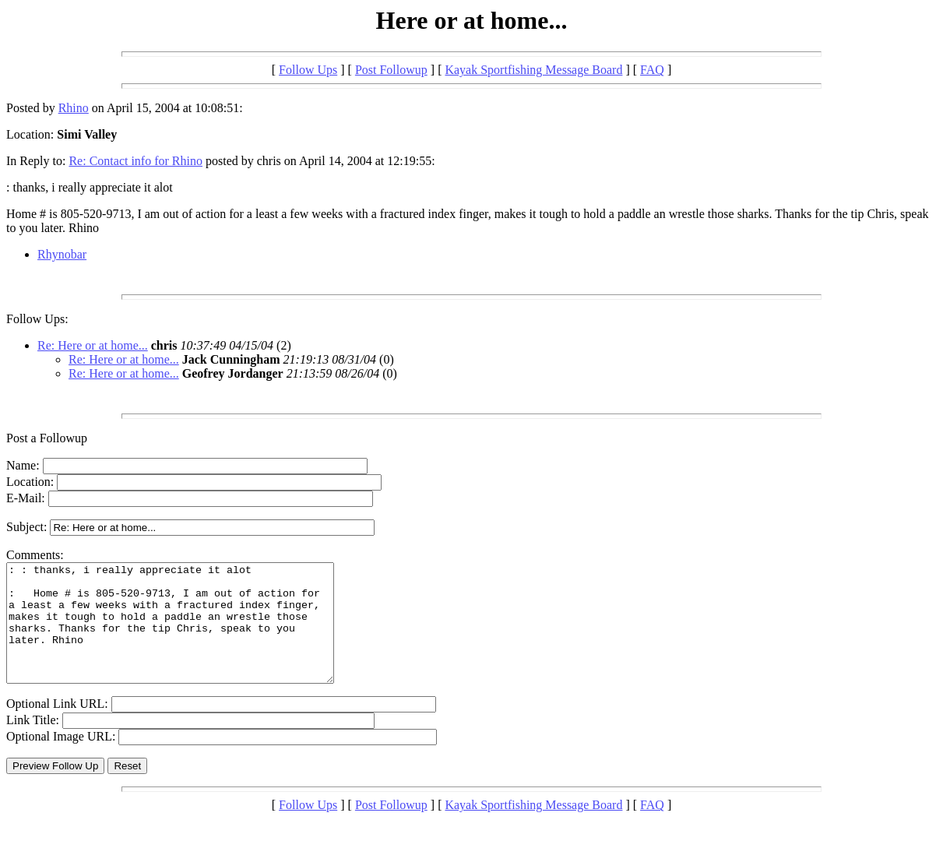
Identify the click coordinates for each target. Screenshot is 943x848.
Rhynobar (61, 254)
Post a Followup (46, 438)
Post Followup (391, 69)
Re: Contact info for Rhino (135, 160)
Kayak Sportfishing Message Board (533, 69)
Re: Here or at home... (92, 345)
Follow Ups (308, 69)
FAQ (652, 69)
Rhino (73, 107)
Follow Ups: (37, 318)
